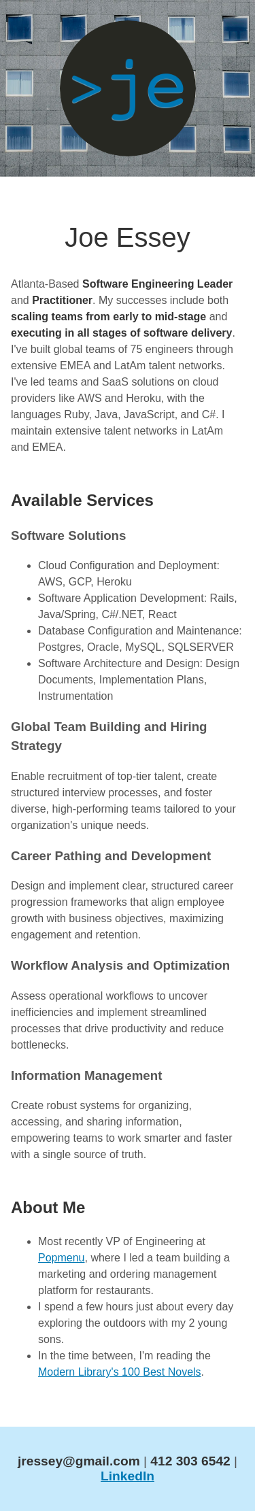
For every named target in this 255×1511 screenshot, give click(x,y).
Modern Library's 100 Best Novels (119, 1372)
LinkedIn (127, 1476)
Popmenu (61, 1257)
